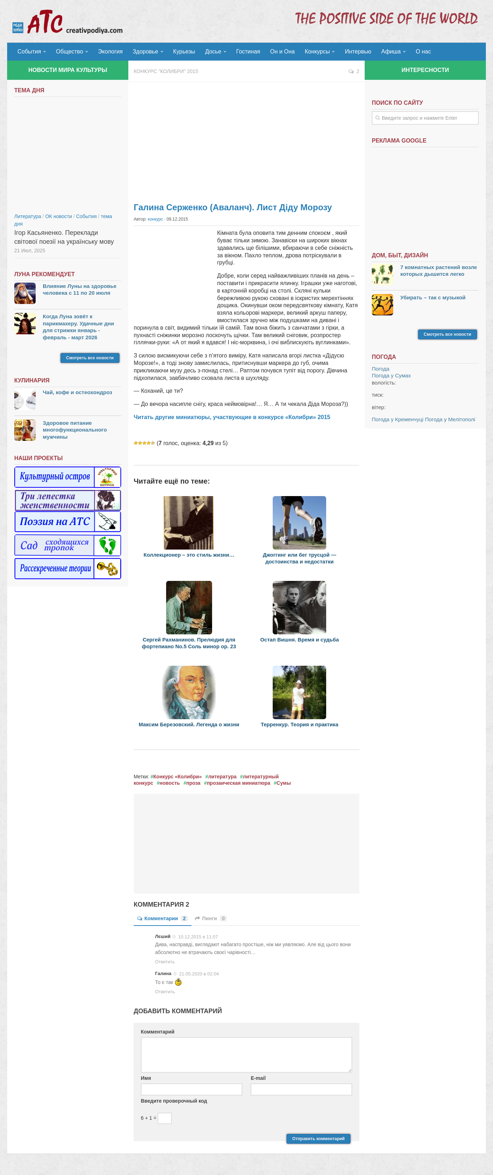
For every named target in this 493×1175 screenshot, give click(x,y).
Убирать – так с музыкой (433, 297)
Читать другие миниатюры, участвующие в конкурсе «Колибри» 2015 (232, 417)
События (29, 51)
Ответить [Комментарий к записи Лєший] (165, 961)
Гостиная (248, 51)
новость (170, 783)
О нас (423, 51)
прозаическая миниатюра (238, 783)
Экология (110, 51)
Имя (146, 1078)
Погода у (391, 375)
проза (193, 783)
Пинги (211, 918)
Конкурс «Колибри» (177, 776)
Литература (27, 216)
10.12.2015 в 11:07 (197, 936)
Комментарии (162, 918)
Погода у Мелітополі (450, 419)
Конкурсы (317, 51)
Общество (69, 51)
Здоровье (145, 51)
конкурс (155, 219)
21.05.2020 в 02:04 (198, 973)
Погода (380, 369)
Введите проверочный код (174, 1101)
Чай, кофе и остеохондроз (77, 392)
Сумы (284, 783)
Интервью (358, 51)
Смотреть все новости (90, 357)
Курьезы (184, 51)
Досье (213, 51)
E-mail (258, 1078)
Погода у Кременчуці (397, 419)
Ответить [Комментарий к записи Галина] (165, 991)
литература (222, 776)
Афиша (391, 51)
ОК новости (58, 216)
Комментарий (157, 1032)
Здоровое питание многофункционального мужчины (75, 430)
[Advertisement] (246, 139)
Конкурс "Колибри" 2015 (166, 71)
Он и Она (282, 51)
